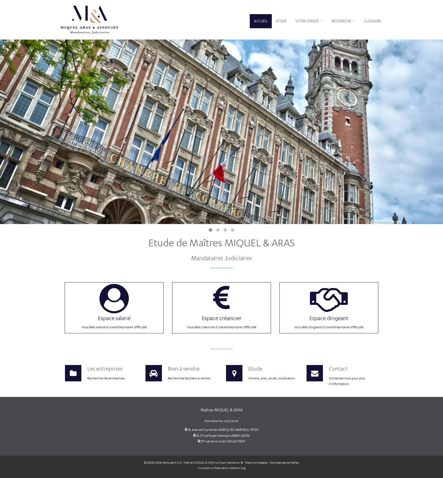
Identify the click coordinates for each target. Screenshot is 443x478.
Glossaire (372, 21)
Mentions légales (256, 462)
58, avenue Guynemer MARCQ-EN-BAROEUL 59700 (222, 430)
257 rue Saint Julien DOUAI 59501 (221, 441)
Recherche (343, 21)
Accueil (261, 21)
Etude (281, 21)
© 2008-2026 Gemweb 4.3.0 (162, 462)
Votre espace (309, 21)
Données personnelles (284, 462)
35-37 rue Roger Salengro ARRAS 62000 (221, 436)
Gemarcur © (235, 462)
